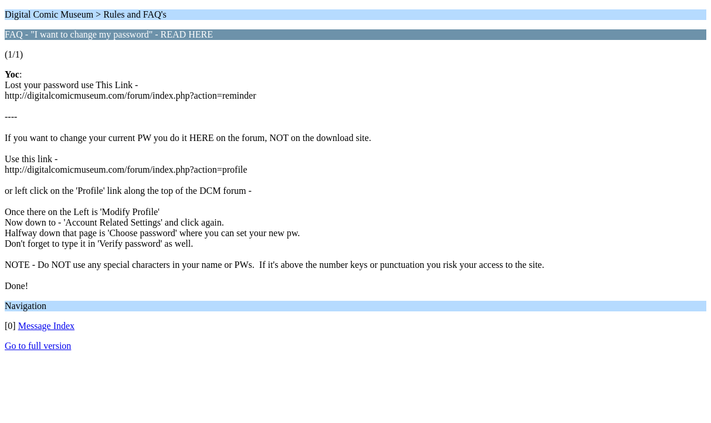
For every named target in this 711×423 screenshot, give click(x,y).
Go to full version (38, 346)
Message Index (46, 326)
